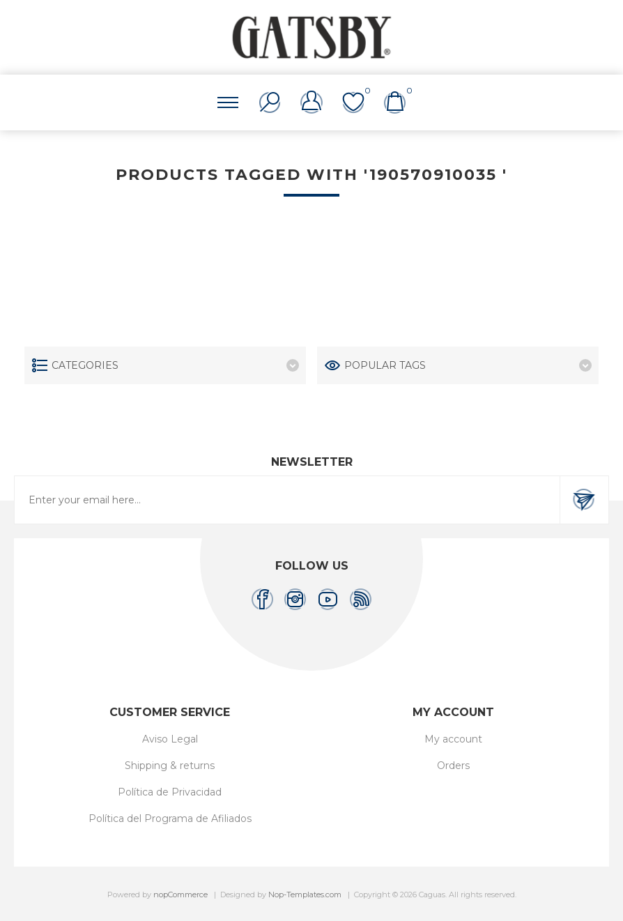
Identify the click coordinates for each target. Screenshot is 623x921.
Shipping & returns (170, 765)
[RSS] (360, 599)
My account (453, 739)
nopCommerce (180, 894)
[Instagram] (295, 599)
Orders (453, 765)
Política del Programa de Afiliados (170, 818)
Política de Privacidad (170, 792)
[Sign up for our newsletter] (287, 500)
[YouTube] (328, 599)
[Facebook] (262, 599)
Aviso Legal (170, 739)
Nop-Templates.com (304, 894)
